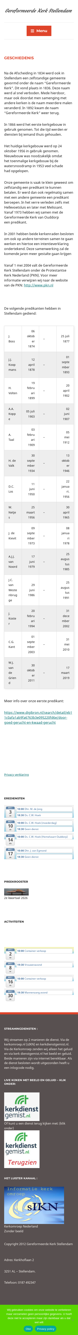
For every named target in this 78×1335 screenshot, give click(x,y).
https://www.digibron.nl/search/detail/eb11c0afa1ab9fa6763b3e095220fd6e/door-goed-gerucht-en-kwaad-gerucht (38, 717)
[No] (73, 1320)
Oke (28, 1328)
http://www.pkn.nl (38, 285)
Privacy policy (45, 1328)
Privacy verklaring (16, 775)
